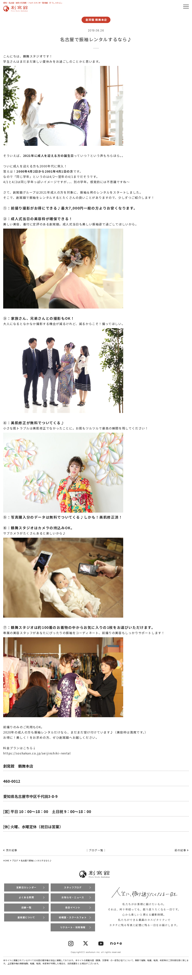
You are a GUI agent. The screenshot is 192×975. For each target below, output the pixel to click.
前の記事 (180, 850)
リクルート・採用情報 (73, 927)
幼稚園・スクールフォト (73, 917)
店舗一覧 (26, 907)
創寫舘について (26, 917)
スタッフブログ (73, 887)
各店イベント (72, 907)
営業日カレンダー (26, 887)
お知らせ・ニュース (73, 897)
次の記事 (11, 850)
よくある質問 (26, 897)
